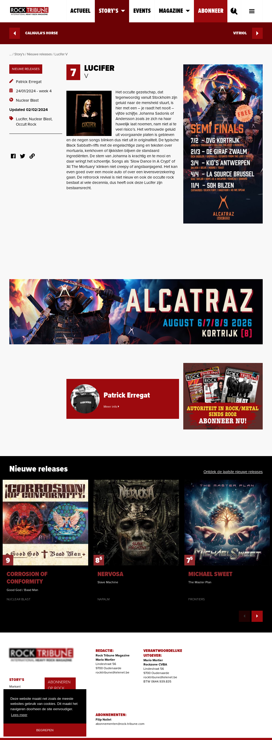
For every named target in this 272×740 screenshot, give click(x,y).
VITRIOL (248, 33)
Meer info (111, 406)
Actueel (80, 11)
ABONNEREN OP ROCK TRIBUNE (59, 688)
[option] (45, 541)
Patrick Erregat (28, 81)
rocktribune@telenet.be (112, 672)
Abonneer (210, 11)
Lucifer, (22, 119)
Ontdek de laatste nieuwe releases (233, 471)
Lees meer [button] (19, 715)
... (10, 54)
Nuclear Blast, (40, 119)
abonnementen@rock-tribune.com (120, 724)
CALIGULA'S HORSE (33, 33)
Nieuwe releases (39, 54)
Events (142, 11)
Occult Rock (26, 124)
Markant (15, 686)
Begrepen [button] (45, 730)
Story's (19, 54)
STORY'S (16, 679)
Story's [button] (112, 11)
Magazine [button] (174, 11)
